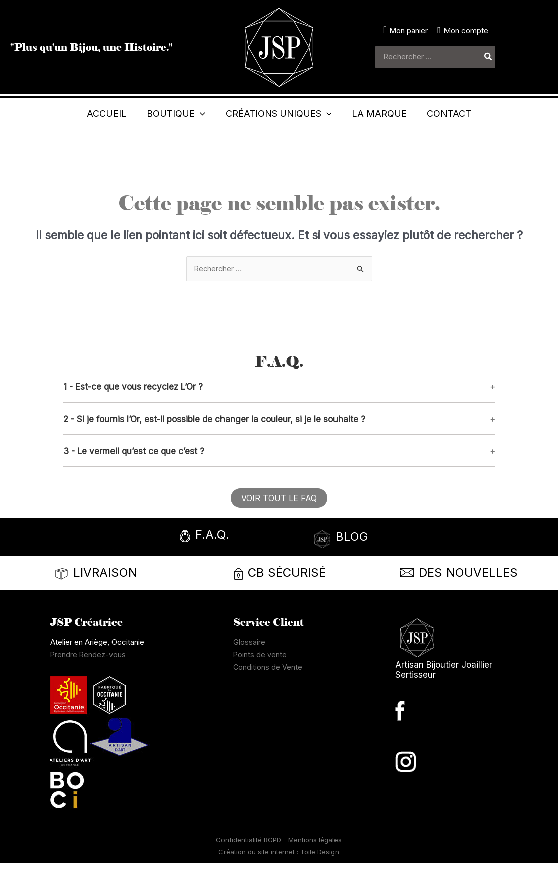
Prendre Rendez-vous (88, 685)
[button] (160, 113)
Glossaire (249, 672)
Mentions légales (315, 870)
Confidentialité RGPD (249, 870)
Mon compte (465, 30)
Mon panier (408, 30)
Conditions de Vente (268, 698)
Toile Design (319, 882)
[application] (184, 113)
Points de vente (260, 685)
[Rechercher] (488, 57)
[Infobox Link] (224, 568)
